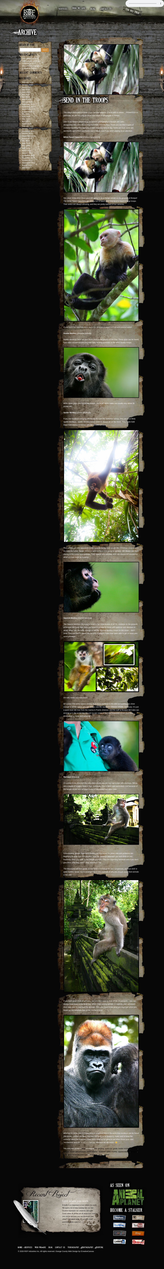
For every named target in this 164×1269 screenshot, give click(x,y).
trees (65, 1158)
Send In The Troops (85, 104)
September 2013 (28, 166)
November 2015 (28, 110)
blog (93, 9)
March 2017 (26, 91)
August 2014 (27, 142)
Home (20, 1251)
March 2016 (26, 103)
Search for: (28, 48)
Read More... (92, 1228)
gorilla (115, 1152)
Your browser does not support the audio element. (145, 3)
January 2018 (27, 88)
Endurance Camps (29, 72)
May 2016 (26, 98)
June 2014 (26, 147)
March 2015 (26, 127)
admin (107, 1158)
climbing (101, 1152)
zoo (86, 1158)
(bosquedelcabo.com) (72, 128)
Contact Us (60, 1251)
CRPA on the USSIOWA (31, 65)
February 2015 (27, 130)
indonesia (134, 1152)
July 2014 (25, 145)
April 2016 (26, 101)
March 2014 (26, 154)
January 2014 (27, 157)
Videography (73, 1251)
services (63, 9)
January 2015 (27, 132)
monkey (66, 1155)
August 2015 (27, 115)
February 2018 (27, 86)
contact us (106, 9)
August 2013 (27, 169)
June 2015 (26, 120)
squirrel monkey (124, 1155)
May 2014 (26, 149)
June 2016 (26, 96)
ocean (72, 1155)
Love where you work (30, 62)
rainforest (102, 1155)
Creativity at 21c (28, 67)
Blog (83, 1152)
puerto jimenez (92, 1155)
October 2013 (27, 164)
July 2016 (25, 93)
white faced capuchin (76, 1158)
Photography (87, 1251)
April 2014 (26, 152)
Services (28, 1251)
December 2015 (28, 108)
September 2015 (28, 113)
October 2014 (27, 137)
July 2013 (25, 171)
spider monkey (111, 1155)
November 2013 (28, 162)
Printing (99, 1251)
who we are (79, 8)
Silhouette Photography (31, 70)
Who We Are (40, 1251)
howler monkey (123, 1152)
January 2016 (27, 106)
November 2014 (28, 135)
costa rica (108, 1152)
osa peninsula (80, 1155)
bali (95, 1152)
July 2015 (25, 118)
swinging (134, 1155)
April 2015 (26, 125)
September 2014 (28, 140)
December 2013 (28, 159)
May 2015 (26, 123)
